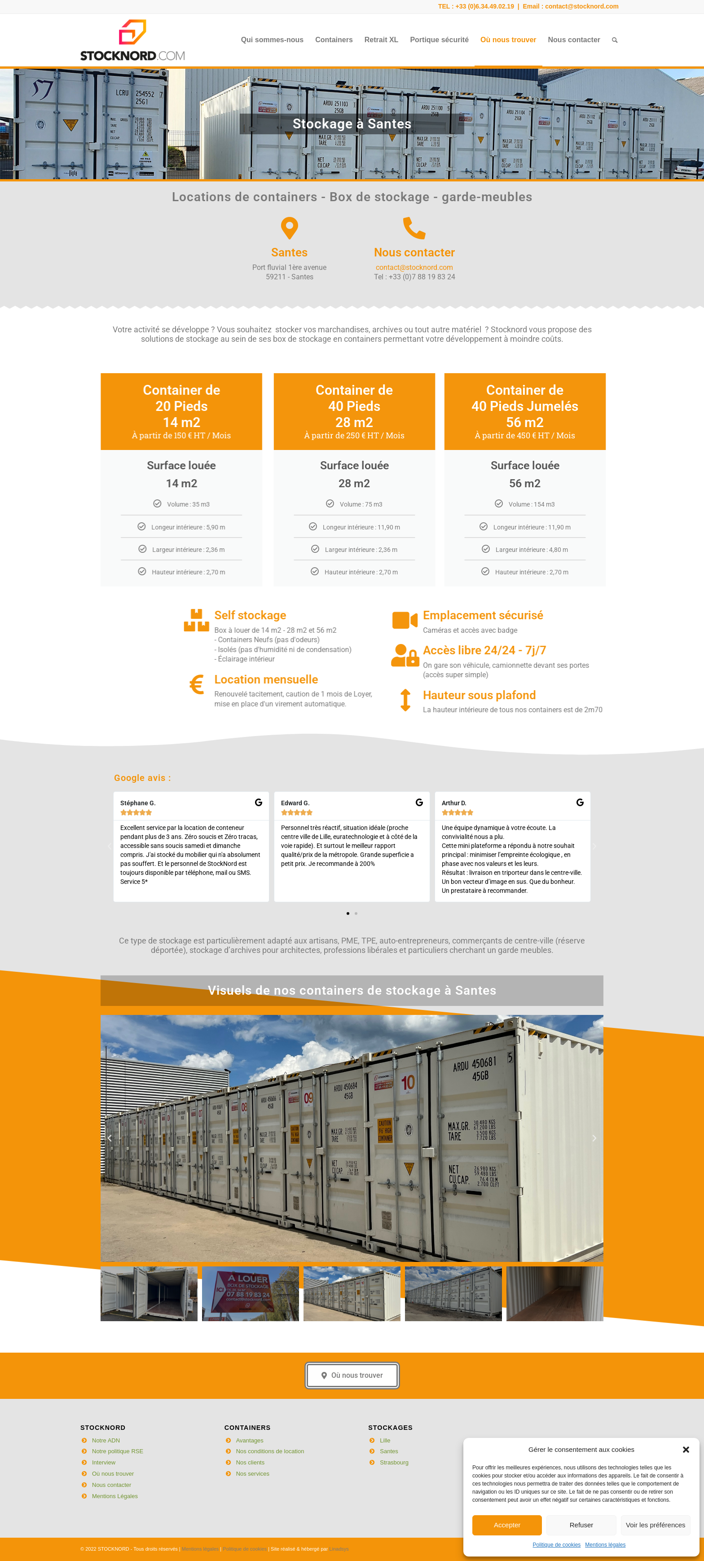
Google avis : (142, 741)
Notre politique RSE (117, 1451)
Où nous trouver (113, 1473)
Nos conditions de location (270, 1451)
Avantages (250, 1440)
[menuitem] (272, 40)
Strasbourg (394, 1462)
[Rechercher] (615, 40)
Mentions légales (605, 1545)
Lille (385, 1440)
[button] (686, 1449)
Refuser (582, 1525)
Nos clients (250, 1462)
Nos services (252, 1473)
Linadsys (338, 1549)
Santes (389, 1451)
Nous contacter (111, 1485)
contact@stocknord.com (582, 6)
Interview (103, 1462)
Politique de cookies (557, 1545)
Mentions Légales (115, 1496)
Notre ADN (106, 1440)
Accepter (507, 1525)
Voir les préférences (656, 1525)
